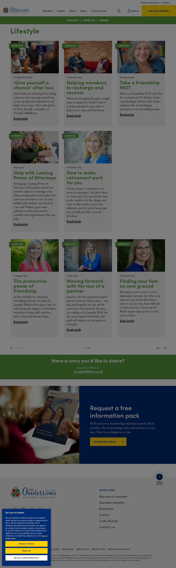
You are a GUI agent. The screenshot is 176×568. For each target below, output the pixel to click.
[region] (26, 537)
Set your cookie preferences (26, 558)
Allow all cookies (26, 544)
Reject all (26, 551)
